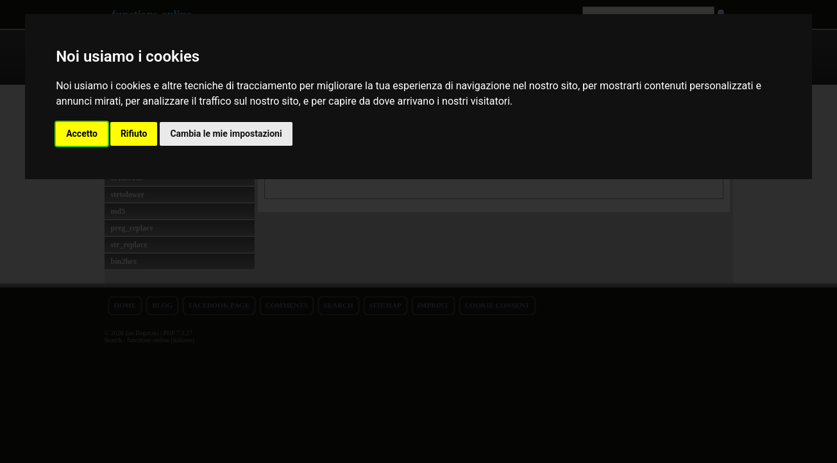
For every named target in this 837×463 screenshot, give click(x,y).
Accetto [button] (81, 133)
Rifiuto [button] (134, 133)
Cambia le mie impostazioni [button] (226, 133)
